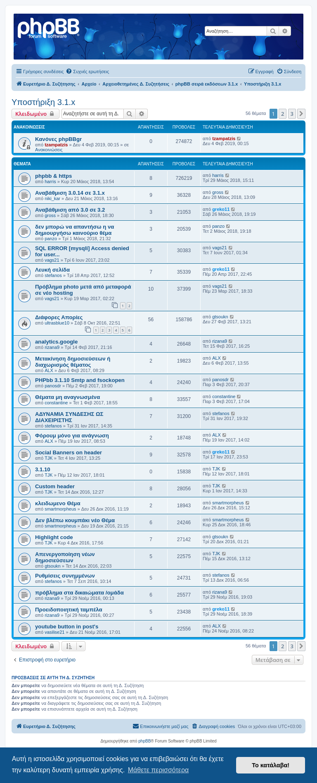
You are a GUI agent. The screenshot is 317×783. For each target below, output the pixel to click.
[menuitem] (87, 71)
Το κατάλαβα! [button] (270, 765)
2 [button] (282, 113)
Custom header (55, 486)
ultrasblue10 (57, 322)
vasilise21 (54, 632)
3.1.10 (42, 469)
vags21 (52, 260)
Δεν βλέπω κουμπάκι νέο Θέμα (75, 520)
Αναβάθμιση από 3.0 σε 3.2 (70, 210)
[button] (301, 114)
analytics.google (56, 342)
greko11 (220, 209)
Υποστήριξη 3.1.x (43, 102)
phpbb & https (53, 176)
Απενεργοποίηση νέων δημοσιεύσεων (65, 557)
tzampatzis (56, 144)
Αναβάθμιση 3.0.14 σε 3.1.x (70, 193)
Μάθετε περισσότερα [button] (158, 769)
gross (217, 192)
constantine (56, 402)
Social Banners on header (68, 452)
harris (50, 181)
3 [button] (292, 113)
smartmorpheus (60, 508)
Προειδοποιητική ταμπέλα (68, 609)
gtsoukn (220, 316)
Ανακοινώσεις (48, 149)
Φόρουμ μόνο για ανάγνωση (72, 435)
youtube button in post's (66, 626)
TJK (49, 458)
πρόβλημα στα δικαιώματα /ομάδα (79, 593)
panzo (51, 238)
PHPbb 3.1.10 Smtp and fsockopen (80, 380)
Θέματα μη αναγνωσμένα (67, 397)
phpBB (144, 741)
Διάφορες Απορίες (59, 317)
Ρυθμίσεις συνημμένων (65, 576)
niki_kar (52, 198)
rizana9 (52, 347)
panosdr (53, 385)
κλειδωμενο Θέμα (57, 503)
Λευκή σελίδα (52, 270)
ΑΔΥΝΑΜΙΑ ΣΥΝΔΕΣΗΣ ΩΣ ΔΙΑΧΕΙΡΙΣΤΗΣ (69, 417)
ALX (49, 370)
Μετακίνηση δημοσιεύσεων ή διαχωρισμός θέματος (72, 362)
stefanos (53, 275)
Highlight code (54, 537)
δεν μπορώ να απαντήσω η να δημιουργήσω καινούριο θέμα (74, 230)
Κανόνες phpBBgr (58, 139)
